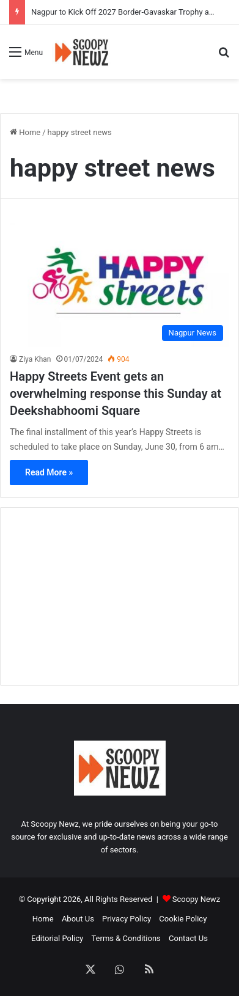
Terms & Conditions (125, 938)
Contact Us (188, 938)
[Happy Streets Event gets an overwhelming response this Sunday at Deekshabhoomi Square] (119, 285)
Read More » (49, 472)
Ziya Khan (35, 359)
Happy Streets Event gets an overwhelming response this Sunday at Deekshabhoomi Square (115, 393)
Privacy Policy (126, 918)
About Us (78, 918)
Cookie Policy (183, 918)
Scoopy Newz (196, 899)
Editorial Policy (57, 938)
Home (25, 132)
